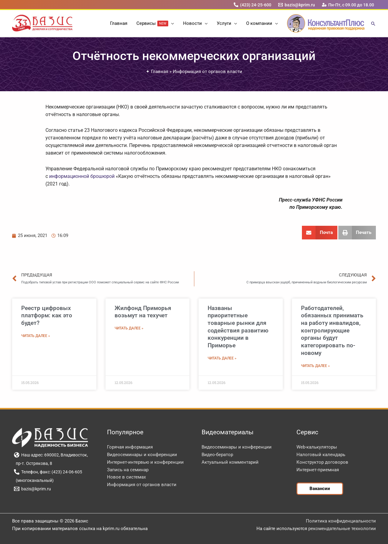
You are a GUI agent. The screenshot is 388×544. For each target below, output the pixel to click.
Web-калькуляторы (316, 447)
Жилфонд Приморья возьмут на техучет (143, 312)
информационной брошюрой (82, 176)
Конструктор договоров (322, 462)
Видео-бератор (217, 454)
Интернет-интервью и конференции (145, 462)
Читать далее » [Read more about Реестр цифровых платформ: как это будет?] (35, 336)
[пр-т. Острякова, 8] (33, 463)
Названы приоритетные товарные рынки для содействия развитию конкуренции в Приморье (238, 327)
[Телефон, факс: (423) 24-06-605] (48, 472)
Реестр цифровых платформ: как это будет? (46, 315)
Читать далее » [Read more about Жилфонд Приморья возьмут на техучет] (129, 328)
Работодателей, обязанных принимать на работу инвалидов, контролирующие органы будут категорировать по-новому (332, 330)
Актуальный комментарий (230, 462)
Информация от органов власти (207, 71)
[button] (171, 23)
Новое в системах (126, 477)
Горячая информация (130, 447)
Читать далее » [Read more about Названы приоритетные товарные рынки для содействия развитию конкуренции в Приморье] (222, 358)
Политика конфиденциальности (341, 521)
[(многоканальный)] (33, 480)
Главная (159, 71)
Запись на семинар (128, 469)
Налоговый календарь (320, 454)
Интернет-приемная (317, 469)
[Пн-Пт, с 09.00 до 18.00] (348, 4)
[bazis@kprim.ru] (297, 4)
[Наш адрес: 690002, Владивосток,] (50, 455)
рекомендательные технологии (342, 528)
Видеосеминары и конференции (142, 454)
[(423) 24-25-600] (252, 4)
